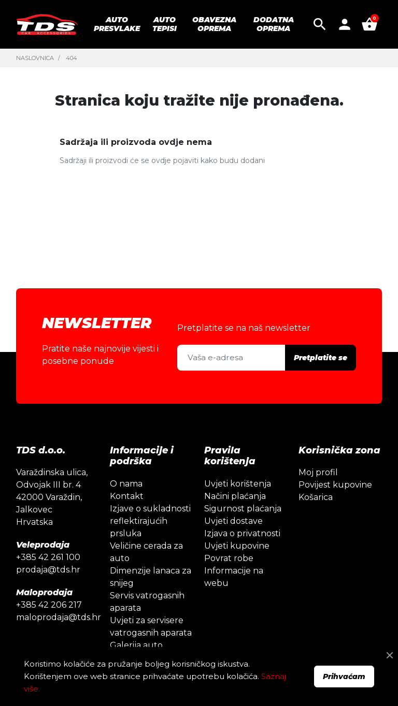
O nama (126, 484)
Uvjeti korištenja (237, 484)
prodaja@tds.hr (48, 570)
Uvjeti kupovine (236, 546)
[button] (319, 24)
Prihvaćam (344, 676)
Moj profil (318, 472)
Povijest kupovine (335, 485)
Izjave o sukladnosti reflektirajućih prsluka (150, 521)
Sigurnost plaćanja (242, 508)
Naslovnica (35, 58)
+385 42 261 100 (48, 557)
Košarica (315, 497)
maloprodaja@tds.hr (58, 617)
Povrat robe (228, 558)
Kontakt (127, 496)
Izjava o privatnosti (242, 533)
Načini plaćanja (235, 496)
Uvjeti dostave (233, 521)
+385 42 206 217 (49, 605)
